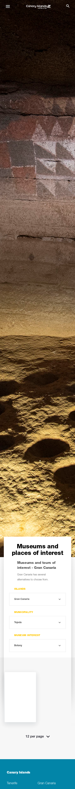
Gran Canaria (47, 783)
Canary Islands (18, 772)
